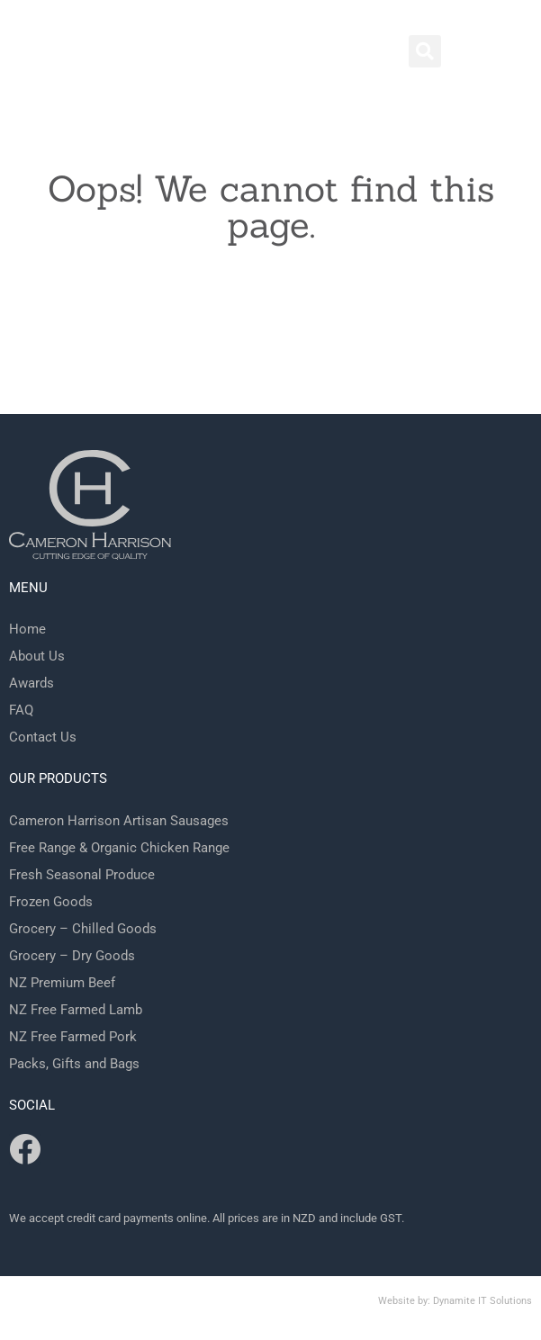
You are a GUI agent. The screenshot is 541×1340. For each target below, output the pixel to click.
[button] (425, 51)
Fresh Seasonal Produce (82, 875)
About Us (37, 656)
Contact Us (43, 737)
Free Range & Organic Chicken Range (119, 848)
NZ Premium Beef (62, 983)
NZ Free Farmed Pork (73, 1037)
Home (27, 629)
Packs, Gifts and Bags (74, 1064)
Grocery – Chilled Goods (83, 929)
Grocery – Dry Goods (72, 956)
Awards (31, 683)
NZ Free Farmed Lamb (75, 1010)
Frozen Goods (51, 902)
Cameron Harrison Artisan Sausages (119, 821)
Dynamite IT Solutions (482, 1301)
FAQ (21, 710)
